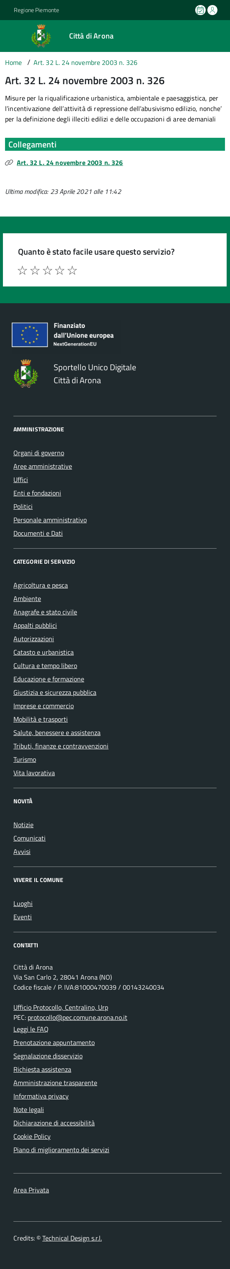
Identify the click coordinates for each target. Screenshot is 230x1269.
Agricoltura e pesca (40, 585)
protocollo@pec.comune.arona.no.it (77, 1017)
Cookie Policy (32, 1136)
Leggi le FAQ (31, 1029)
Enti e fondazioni (37, 493)
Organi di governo (38, 453)
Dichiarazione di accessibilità (54, 1123)
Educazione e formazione (48, 679)
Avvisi (22, 851)
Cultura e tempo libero (45, 665)
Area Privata (31, 1190)
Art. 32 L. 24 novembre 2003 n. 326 (70, 162)
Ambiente (27, 598)
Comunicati (29, 838)
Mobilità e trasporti (40, 719)
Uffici (20, 480)
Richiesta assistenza (42, 1069)
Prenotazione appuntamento (54, 1042)
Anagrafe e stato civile (45, 612)
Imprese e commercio (43, 706)
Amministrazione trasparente (55, 1083)
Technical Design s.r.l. (72, 1238)
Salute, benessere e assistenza (57, 732)
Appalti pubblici (35, 625)
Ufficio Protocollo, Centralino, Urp (60, 1007)
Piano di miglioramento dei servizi (61, 1150)
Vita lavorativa (34, 773)
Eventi (22, 917)
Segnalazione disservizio (48, 1056)
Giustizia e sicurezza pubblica (54, 692)
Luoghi (23, 903)
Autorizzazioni (33, 639)
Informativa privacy (41, 1096)
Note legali (28, 1109)
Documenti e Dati (38, 533)
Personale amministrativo (50, 520)
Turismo (24, 759)
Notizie (23, 825)
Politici (23, 506)
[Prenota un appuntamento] (201, 10)
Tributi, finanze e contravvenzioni (61, 746)
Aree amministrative (42, 466)
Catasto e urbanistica (43, 652)
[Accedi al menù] (8, 35)
